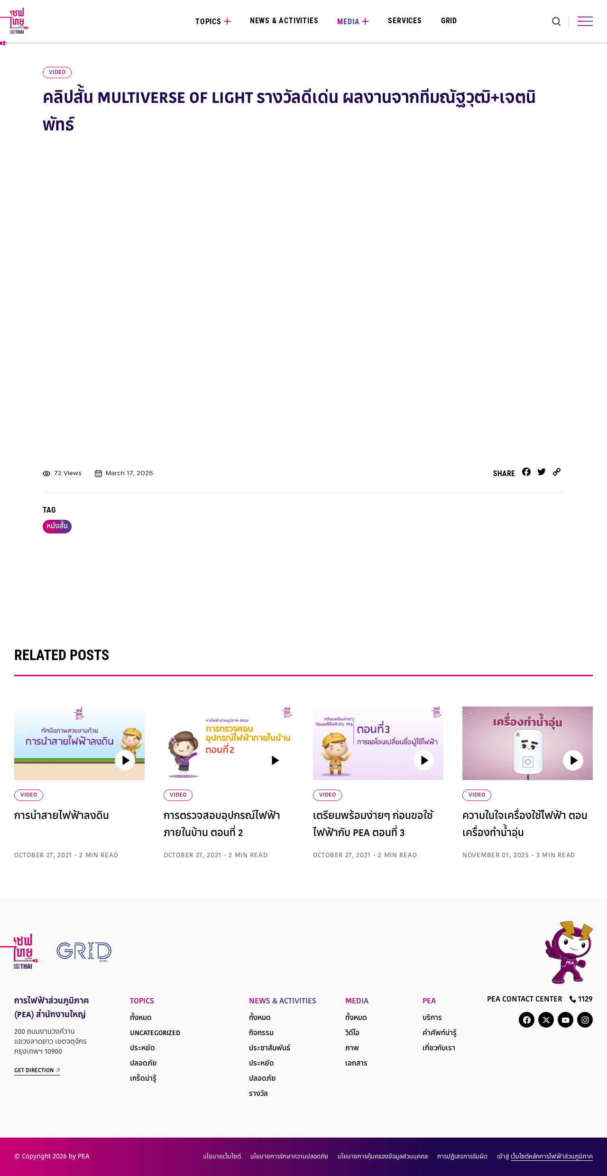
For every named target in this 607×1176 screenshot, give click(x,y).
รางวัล (258, 1094)
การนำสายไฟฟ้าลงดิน (61, 816)
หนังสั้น (57, 526)
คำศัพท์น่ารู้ (440, 1033)
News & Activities (284, 20)
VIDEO (28, 795)
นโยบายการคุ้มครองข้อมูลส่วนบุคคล (383, 1157)
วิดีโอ (352, 1033)
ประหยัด (142, 1048)
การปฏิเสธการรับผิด (462, 1157)
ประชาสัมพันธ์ (269, 1048)
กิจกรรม (261, 1033)
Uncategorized (155, 1033)
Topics (208, 21)
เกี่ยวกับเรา (439, 1048)
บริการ (432, 1018)
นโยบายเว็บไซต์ (222, 1157)
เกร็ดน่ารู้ (143, 1079)
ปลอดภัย (143, 1063)
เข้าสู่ (545, 1157)
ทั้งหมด (141, 1018)
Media (348, 21)
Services (405, 20)
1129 (581, 999)
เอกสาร (356, 1063)
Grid (449, 20)
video (57, 72)
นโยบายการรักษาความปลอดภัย (289, 1157)
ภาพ (352, 1048)
